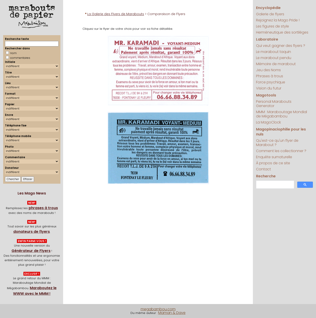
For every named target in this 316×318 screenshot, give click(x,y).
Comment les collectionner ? (281, 150)
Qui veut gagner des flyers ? (280, 45)
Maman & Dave (171, 312)
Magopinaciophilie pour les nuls (281, 132)
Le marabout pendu (273, 57)
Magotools (266, 95)
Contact (263, 169)
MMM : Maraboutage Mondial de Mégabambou (281, 114)
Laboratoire (267, 39)
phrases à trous (43, 207)
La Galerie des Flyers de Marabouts (115, 14)
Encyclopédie (268, 7)
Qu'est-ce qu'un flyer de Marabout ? (277, 142)
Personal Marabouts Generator (273, 103)
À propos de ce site (273, 163)
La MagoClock (268, 122)
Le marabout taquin (273, 51)
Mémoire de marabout (276, 63)
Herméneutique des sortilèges (282, 32)
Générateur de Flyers (30, 250)
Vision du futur (268, 88)
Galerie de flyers (270, 14)
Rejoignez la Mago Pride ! (278, 20)
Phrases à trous (269, 76)
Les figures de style (272, 26)
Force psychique (270, 82)
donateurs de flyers (31, 231)
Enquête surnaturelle (274, 157)
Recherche (266, 176)
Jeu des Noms (268, 70)
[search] (274, 185)
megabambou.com (158, 309)
